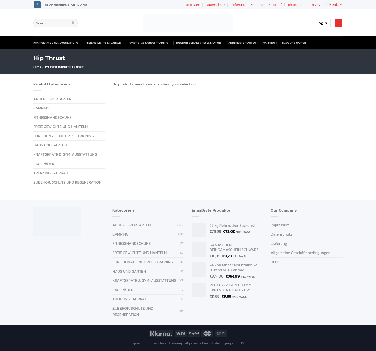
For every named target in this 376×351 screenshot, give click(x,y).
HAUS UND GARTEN (295, 43)
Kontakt (333, 4)
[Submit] (73, 23)
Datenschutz (215, 4)
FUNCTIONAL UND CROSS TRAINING (63, 136)
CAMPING (270, 43)
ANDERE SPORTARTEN (243, 43)
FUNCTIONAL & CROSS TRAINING (149, 43)
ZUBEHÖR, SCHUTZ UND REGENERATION (67, 182)
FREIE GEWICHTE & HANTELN (104, 43)
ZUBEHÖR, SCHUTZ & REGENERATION (199, 43)
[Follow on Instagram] (37, 4)
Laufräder (43, 164)
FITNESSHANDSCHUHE (52, 117)
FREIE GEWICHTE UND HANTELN (60, 126)
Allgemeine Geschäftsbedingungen (278, 4)
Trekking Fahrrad (50, 173)
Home (37, 67)
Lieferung (237, 4)
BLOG (315, 4)
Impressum (191, 4)
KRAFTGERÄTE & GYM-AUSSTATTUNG (56, 43)
